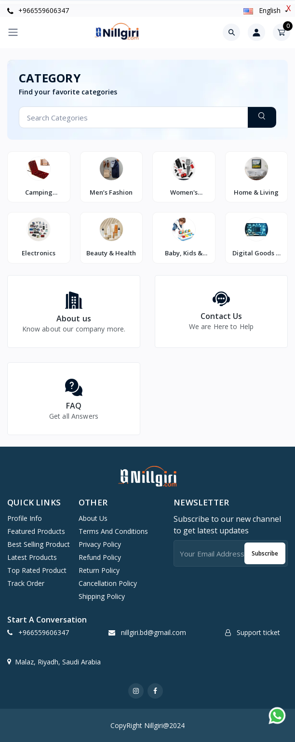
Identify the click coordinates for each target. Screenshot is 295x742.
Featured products (36, 531)
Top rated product (37, 570)
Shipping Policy (102, 596)
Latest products (32, 557)
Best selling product (38, 544)
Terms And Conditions (113, 531)
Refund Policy (100, 557)
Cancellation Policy (108, 583)
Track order (25, 583)
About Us (93, 518)
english (262, 10)
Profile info (24, 518)
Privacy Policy (100, 544)
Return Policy (99, 570)
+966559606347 (38, 10)
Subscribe (265, 553)
